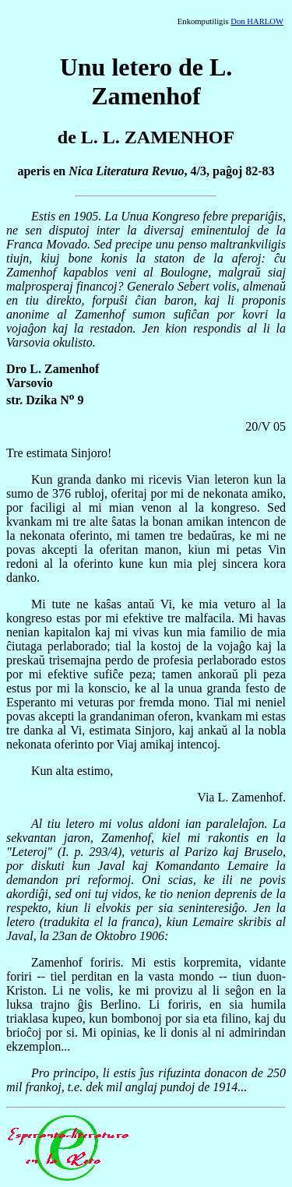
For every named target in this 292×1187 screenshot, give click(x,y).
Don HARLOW (256, 21)
